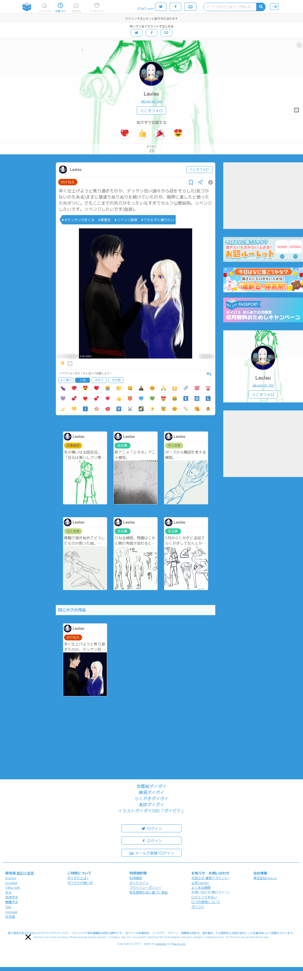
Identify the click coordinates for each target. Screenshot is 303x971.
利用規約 (135, 878)
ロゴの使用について (205, 902)
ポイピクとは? (78, 878)
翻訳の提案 (25, 873)
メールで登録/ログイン (151, 852)
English (10, 878)
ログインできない (204, 897)
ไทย (8, 907)
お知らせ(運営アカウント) (210, 878)
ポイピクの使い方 (80, 883)
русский (11, 912)
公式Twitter (200, 883)
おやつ (99, 380)
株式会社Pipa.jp (265, 878)
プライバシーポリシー (145, 887)
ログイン (151, 828)
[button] (28, 937)
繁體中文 (11, 902)
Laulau (151, 93)
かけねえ (68, 182)
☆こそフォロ (151, 110)
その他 (116, 380)
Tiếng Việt (12, 887)
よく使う (66, 380)
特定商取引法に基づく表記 (148, 892)
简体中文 (11, 897)
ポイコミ (197, 906)
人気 (83, 380)
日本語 (10, 916)
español (11, 883)
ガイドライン (139, 883)
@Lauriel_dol (151, 101)
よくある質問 (201, 887)
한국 (8, 892)
